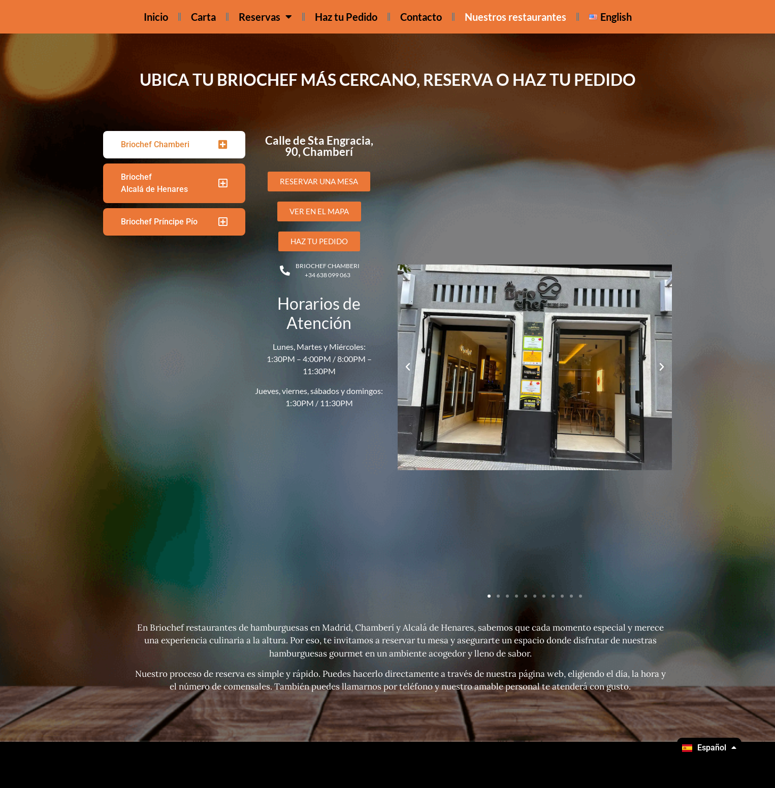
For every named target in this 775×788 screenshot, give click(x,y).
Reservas (265, 17)
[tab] (174, 144)
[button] (408, 367)
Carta (203, 17)
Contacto (421, 17)
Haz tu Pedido (346, 17)
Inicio (156, 17)
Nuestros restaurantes (515, 17)
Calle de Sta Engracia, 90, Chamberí (319, 146)
